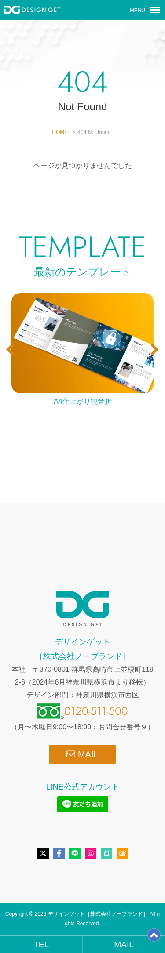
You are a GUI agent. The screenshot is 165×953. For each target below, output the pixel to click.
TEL (41, 944)
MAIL (82, 754)
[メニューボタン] (155, 10)
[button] (10, 349)
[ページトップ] (154, 938)
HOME (60, 132)
